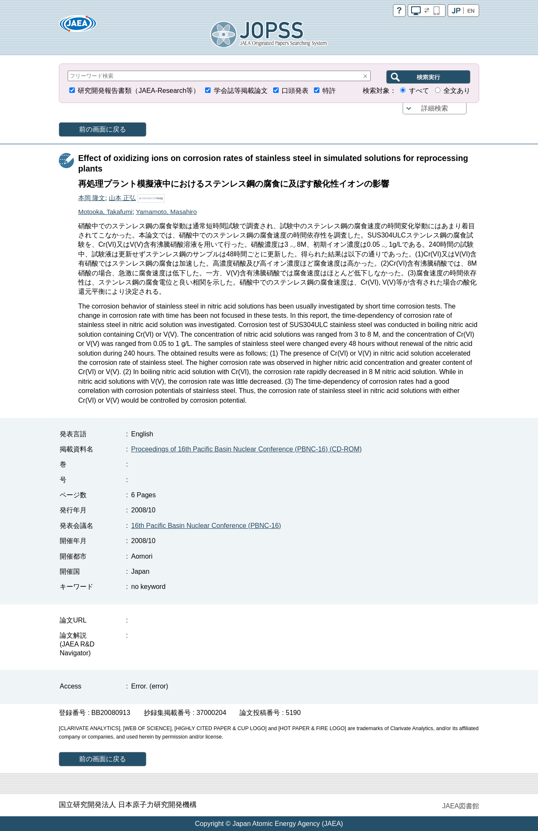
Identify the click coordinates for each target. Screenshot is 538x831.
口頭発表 (295, 90)
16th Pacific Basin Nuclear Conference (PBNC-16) (206, 525)
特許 (329, 90)
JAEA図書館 (460, 806)
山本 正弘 (122, 197)
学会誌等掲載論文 (241, 90)
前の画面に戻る (102, 129)
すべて (419, 90)
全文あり (456, 90)
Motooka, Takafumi (105, 211)
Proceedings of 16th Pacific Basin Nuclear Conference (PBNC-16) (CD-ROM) (246, 449)
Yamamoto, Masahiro (166, 211)
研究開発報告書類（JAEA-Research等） (139, 90)
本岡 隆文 (91, 197)
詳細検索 (434, 108)
